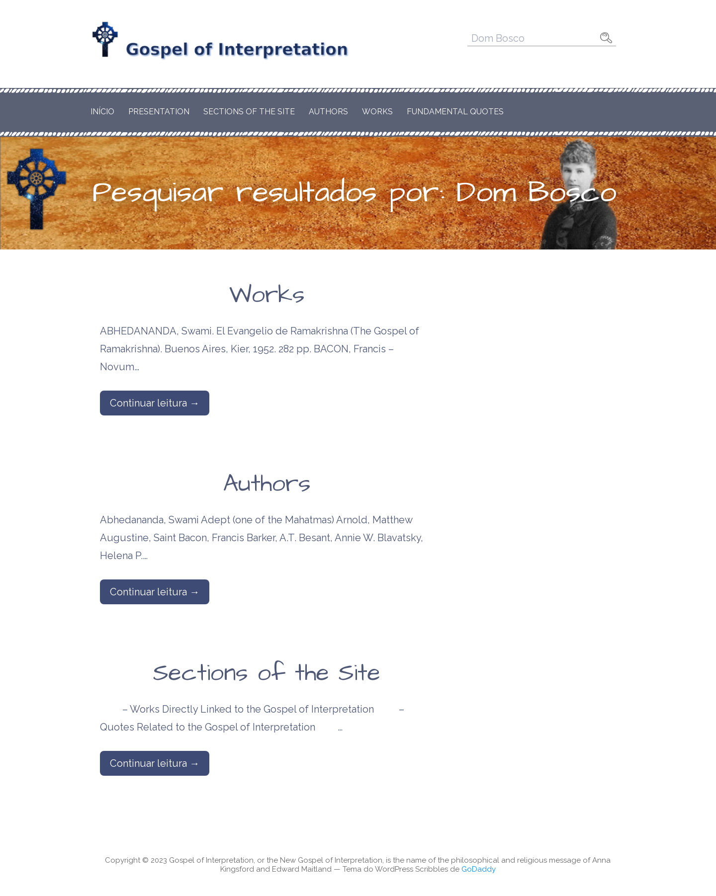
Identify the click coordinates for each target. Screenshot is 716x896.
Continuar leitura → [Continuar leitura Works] (154, 403)
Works (377, 111)
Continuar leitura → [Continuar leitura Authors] (154, 592)
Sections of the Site (249, 111)
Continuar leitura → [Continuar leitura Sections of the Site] (154, 763)
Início (102, 111)
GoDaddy (478, 869)
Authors (328, 111)
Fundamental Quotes (455, 111)
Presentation (158, 111)
